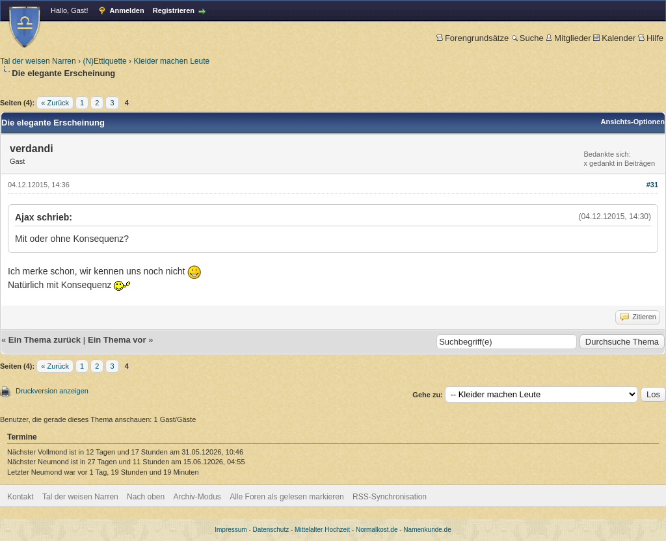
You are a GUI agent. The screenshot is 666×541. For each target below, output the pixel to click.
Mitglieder (568, 38)
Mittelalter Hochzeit (322, 529)
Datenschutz (271, 529)
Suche (527, 38)
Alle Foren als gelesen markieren (286, 496)
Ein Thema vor (117, 340)
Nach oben (146, 496)
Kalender (614, 38)
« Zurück (55, 103)
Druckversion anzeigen (52, 391)
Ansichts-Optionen (633, 121)
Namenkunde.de (427, 529)
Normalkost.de (376, 529)
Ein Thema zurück (44, 340)
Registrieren (173, 10)
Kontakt (20, 496)
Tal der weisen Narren (38, 61)
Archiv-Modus (197, 496)
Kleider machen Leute (171, 61)
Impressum (230, 529)
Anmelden (127, 10)
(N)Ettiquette (104, 61)
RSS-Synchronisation (390, 496)
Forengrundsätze (472, 38)
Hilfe (650, 38)
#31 (652, 185)
